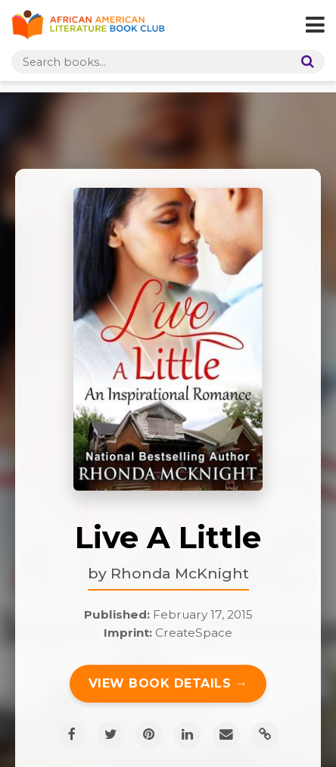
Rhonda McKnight (179, 573)
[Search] (304, 62)
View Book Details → (168, 683)
